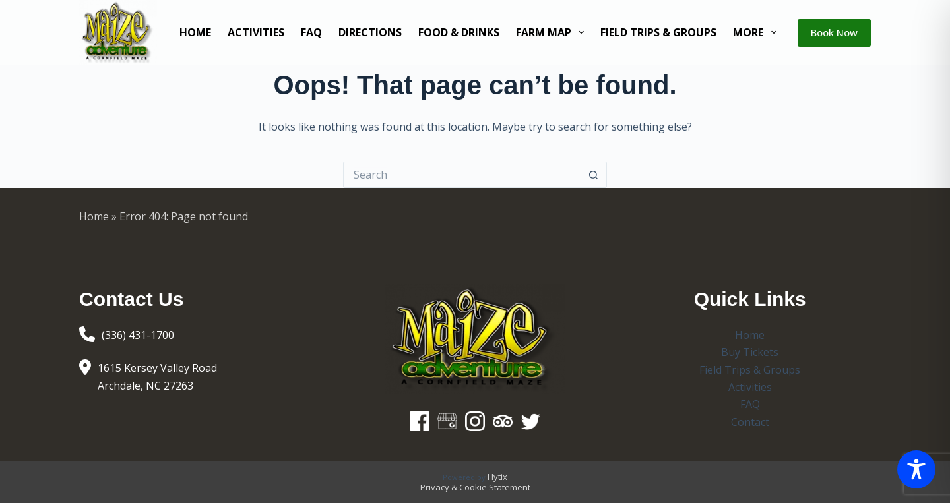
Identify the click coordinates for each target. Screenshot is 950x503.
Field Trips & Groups (658, 32)
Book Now (834, 32)
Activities (256, 32)
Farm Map (552, 32)
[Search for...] (462, 175)
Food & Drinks (458, 32)
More (757, 32)
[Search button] (594, 175)
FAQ (311, 32)
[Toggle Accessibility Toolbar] (916, 469)
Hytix (497, 477)
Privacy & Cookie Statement (475, 487)
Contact (750, 422)
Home (195, 32)
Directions (370, 32)
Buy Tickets (749, 352)
